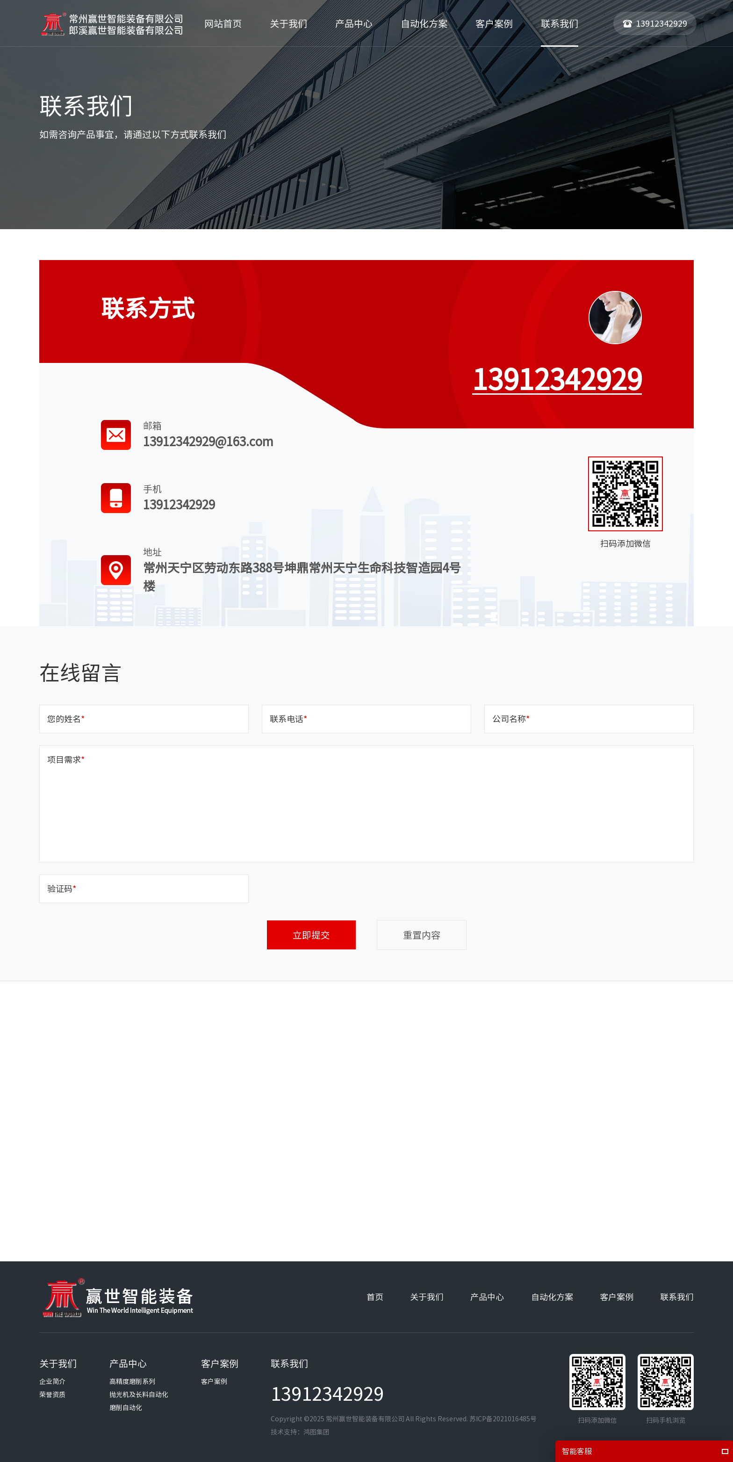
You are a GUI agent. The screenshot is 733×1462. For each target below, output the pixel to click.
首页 (374, 1297)
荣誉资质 (52, 1394)
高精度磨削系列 (132, 1381)
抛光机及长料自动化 (138, 1394)
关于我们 (427, 1297)
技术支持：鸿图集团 (300, 1432)
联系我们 (677, 1297)
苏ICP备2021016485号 (503, 1419)
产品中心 (487, 1297)
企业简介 (52, 1381)
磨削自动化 (125, 1407)
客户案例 (616, 1297)
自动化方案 (552, 1297)
